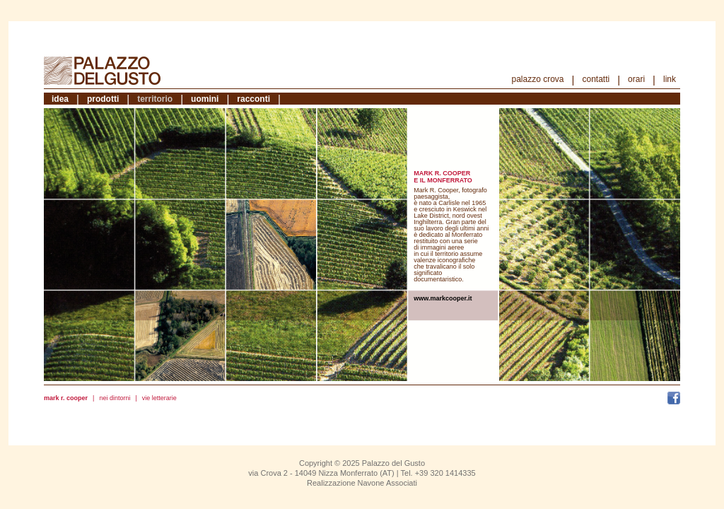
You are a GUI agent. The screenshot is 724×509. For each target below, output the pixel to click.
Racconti (253, 99)
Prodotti (103, 99)
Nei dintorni (114, 398)
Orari (636, 78)
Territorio (155, 99)
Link (669, 78)
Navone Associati (387, 483)
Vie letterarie (159, 398)
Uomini (204, 99)
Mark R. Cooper (66, 398)
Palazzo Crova (538, 78)
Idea (60, 99)
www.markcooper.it (443, 298)
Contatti (595, 78)
